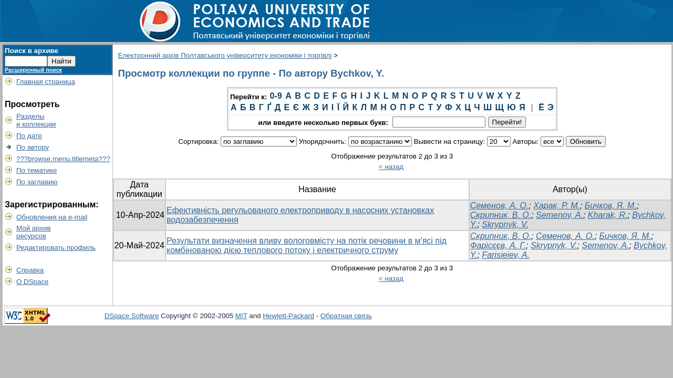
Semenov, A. (559, 215)
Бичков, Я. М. (611, 205)
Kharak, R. (608, 215)
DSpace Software (132, 316)
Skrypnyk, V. (505, 224)
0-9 (276, 95)
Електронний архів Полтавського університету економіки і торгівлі (225, 55)
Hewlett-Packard (288, 316)
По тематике (36, 170)
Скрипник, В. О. (500, 215)
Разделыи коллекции (36, 120)
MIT (241, 316)
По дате (29, 136)
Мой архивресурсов (33, 232)
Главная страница (45, 82)
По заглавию (37, 182)
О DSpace (32, 282)
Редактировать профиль (56, 247)
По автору (32, 147)
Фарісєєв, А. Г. (498, 245)
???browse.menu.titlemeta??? (63, 159)
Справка (30, 270)
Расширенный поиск (33, 70)
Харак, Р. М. (556, 205)
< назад (391, 167)
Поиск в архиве (31, 51)
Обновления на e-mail (51, 217)
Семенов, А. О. (499, 205)
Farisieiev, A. (506, 254)
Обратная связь (346, 316)
